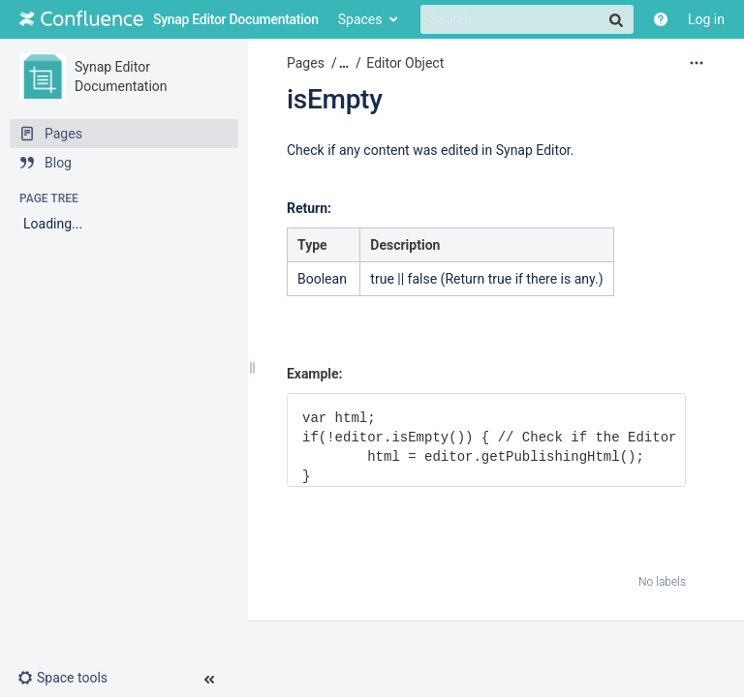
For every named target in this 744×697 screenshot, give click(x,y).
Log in (706, 19)
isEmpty (335, 99)
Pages (306, 63)
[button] (70, 677)
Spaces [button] (360, 19)
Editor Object (405, 63)
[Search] (527, 19)
